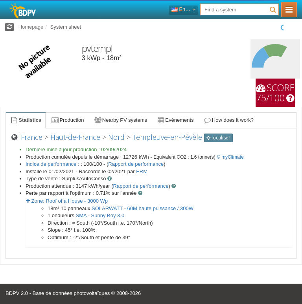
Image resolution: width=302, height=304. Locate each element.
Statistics (25, 120)
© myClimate (230, 157)
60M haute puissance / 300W (160, 208)
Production (67, 120)
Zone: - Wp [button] (67, 201)
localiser (218, 137)
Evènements (175, 120)
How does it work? (228, 120)
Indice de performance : (53, 164)
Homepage (31, 27)
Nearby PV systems (120, 120)
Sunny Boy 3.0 (108, 215)
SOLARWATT (107, 208)
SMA (81, 215)
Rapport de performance (136, 164)
